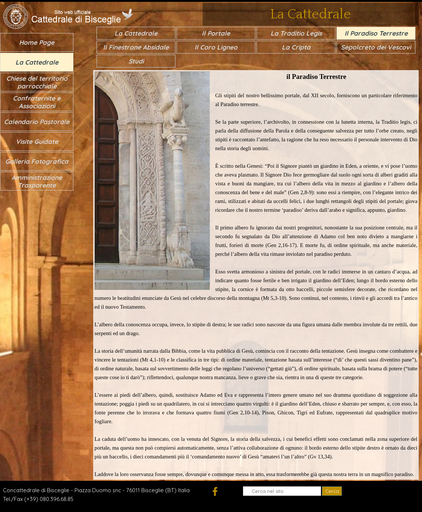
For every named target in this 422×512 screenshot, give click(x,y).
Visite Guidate (37, 141)
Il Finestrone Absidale (136, 47)
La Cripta (296, 47)
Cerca (332, 491)
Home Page (36, 42)
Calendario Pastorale (36, 122)
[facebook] (214, 491)
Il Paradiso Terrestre (376, 33)
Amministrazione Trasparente (36, 181)
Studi (136, 61)
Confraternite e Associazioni (37, 102)
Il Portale (216, 33)
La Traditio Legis (296, 33)
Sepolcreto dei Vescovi (376, 47)
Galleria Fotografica (36, 161)
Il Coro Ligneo (215, 47)
